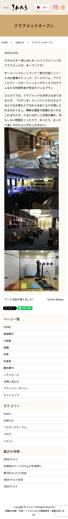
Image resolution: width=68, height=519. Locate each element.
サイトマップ (11, 395)
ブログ (7, 434)
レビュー (9, 441)
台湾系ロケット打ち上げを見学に (23, 466)
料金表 (7, 361)
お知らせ (19, 42)
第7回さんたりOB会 (15, 473)
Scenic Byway (55, 299)
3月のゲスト (11, 486)
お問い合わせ (11, 381)
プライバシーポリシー (16, 388)
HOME (5, 42)
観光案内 (9, 368)
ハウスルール (11, 375)
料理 (6, 354)
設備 (6, 347)
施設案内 (9, 334)
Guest (7, 413)
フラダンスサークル (15, 427)
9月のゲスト (11, 459)
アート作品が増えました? (19, 299)
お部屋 (7, 340)
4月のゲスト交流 (13, 479)
